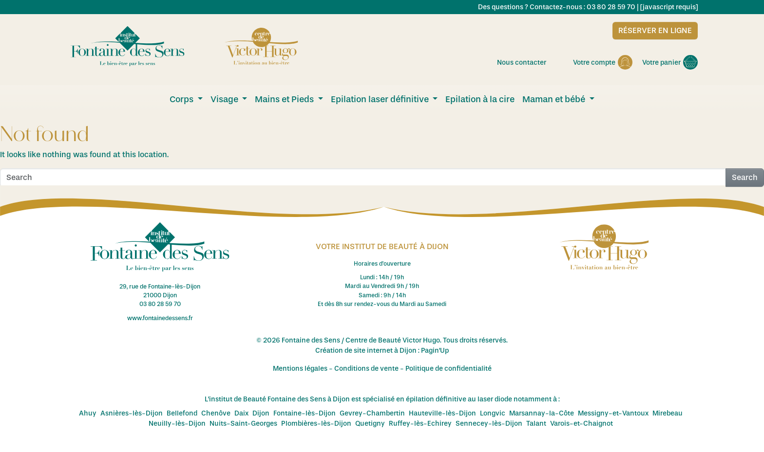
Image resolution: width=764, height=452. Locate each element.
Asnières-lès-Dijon (131, 413)
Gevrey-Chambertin (372, 413)
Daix (241, 413)
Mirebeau (667, 413)
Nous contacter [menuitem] (530, 62)
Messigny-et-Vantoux (613, 413)
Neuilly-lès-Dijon (177, 423)
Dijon (260, 413)
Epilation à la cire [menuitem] (480, 99)
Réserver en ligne (655, 30)
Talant (536, 423)
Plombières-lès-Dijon (316, 423)
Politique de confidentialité (448, 368)
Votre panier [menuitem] (670, 62)
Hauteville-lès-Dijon (442, 413)
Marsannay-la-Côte (541, 413)
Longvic (492, 413)
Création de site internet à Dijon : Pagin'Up (382, 350)
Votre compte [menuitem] (602, 62)
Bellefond (182, 413)
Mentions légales (300, 368)
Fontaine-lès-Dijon (304, 413)
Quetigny (370, 423)
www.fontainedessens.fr (160, 318)
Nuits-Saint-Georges (243, 423)
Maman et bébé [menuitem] (554, 99)
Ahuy (87, 413)
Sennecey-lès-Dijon (489, 423)
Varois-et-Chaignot (581, 423)
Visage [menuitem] (225, 99)
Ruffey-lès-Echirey (420, 423)
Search (745, 177)
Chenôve (215, 413)
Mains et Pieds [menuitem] (285, 99)
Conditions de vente (366, 368)
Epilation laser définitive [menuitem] (381, 99)
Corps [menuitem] (182, 99)
